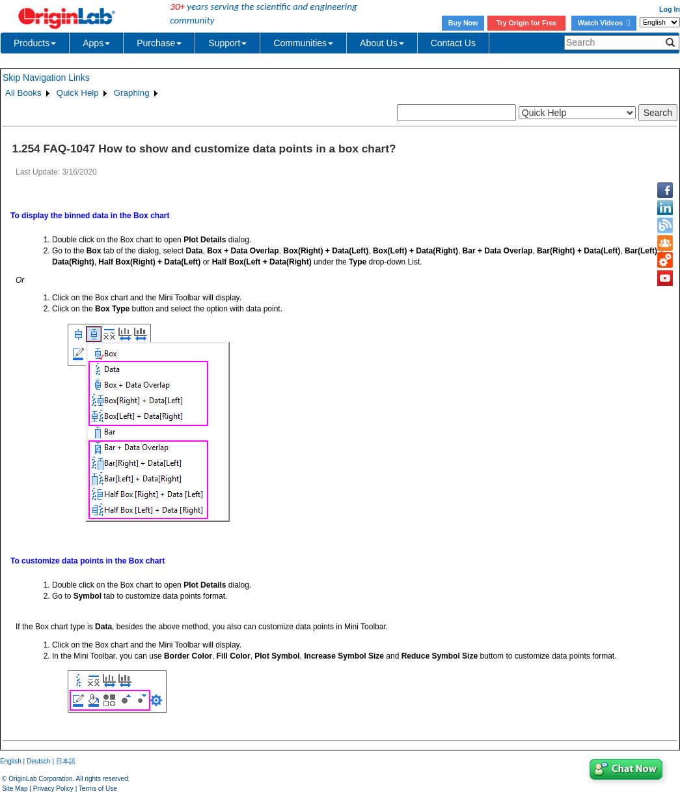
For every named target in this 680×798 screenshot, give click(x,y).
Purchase (159, 43)
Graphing (132, 93)
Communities (303, 43)
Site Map (14, 788)
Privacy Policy (53, 788)
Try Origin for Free (526, 23)
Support (227, 43)
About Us (382, 43)
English (10, 761)
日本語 (65, 761)
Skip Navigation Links (46, 77)
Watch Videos (604, 23)
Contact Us (453, 43)
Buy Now (463, 23)
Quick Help (78, 93)
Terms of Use (98, 788)
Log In (669, 9)
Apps (96, 43)
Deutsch (39, 761)
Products (35, 43)
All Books (23, 93)
